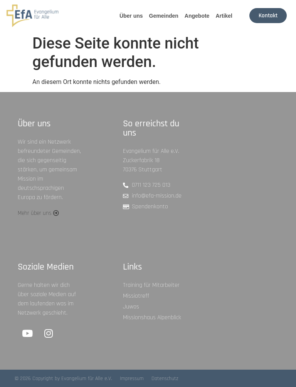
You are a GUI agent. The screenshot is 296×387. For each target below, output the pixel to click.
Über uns (131, 16)
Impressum (132, 378)
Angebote (197, 16)
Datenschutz (164, 378)
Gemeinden (163, 16)
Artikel (223, 16)
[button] (38, 213)
